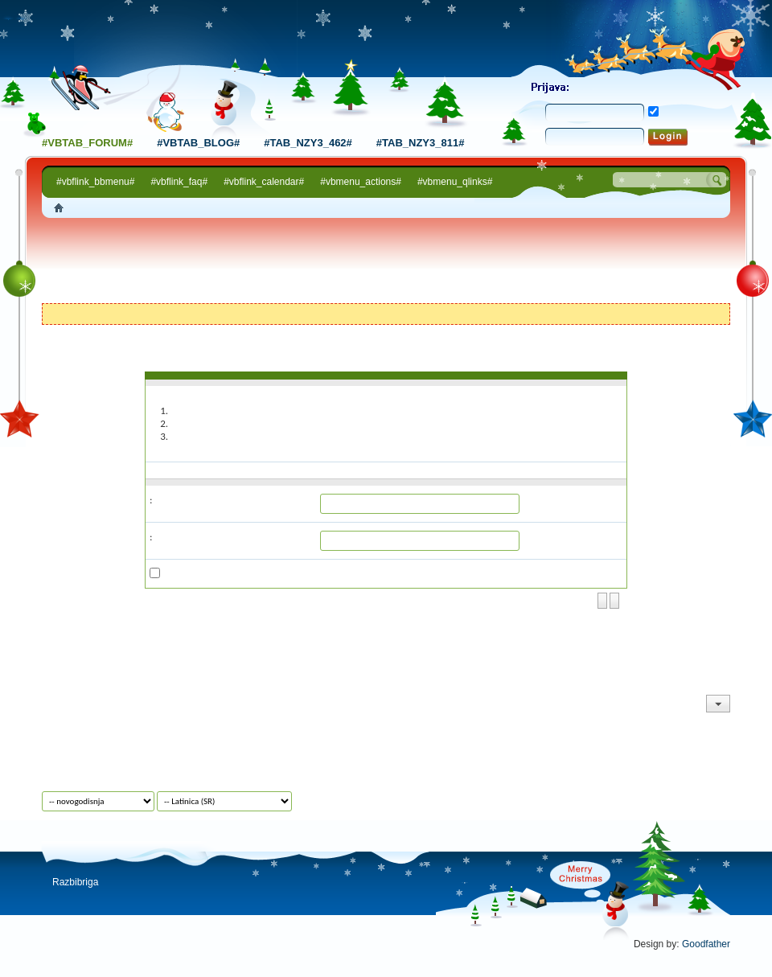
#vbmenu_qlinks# (454, 181)
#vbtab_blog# (198, 143)
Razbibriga (75, 882)
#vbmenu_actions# (360, 181)
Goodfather (706, 944)
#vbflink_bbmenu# (95, 181)
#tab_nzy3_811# (420, 143)
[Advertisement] (386, 263)
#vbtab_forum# (87, 143)
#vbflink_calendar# (264, 181)
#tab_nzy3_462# (308, 143)
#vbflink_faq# (178, 181)
